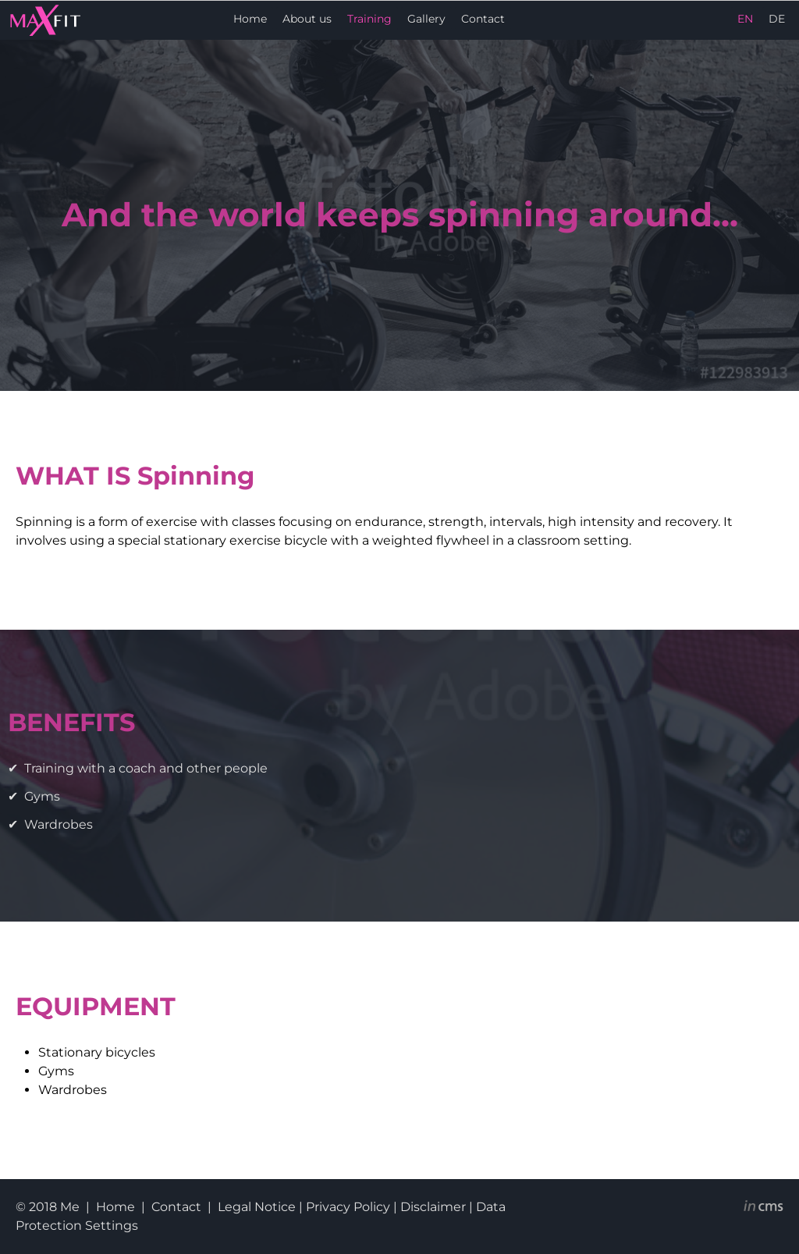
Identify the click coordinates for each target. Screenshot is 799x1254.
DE (777, 19)
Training (369, 19)
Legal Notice (257, 1206)
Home (250, 19)
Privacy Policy (348, 1206)
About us (307, 19)
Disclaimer (433, 1206)
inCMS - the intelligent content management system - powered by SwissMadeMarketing (763, 1208)
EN (745, 19)
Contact (483, 19)
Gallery (426, 19)
